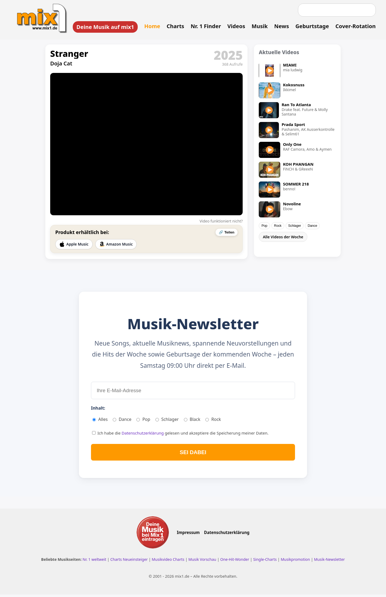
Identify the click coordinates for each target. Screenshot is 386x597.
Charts (174, 26)
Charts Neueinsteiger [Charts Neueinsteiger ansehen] (129, 561)
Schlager (294, 226)
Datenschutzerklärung (143, 434)
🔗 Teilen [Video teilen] (226, 233)
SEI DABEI (193, 454)
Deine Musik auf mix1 (104, 27)
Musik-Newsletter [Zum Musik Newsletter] (329, 561)
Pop (264, 226)
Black (192, 421)
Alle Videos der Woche (283, 237)
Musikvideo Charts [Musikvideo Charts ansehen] (168, 561)
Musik (259, 26)
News (280, 26)
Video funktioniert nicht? (221, 221)
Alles (100, 421)
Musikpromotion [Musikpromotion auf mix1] (296, 561)
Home (151, 26)
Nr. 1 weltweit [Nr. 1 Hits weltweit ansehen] (95, 561)
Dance (312, 226)
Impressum (188, 534)
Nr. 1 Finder (205, 26)
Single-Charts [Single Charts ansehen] (265, 561)
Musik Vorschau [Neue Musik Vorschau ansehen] (202, 561)
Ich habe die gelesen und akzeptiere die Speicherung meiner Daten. (180, 434)
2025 (228, 55)
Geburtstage (311, 26)
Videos (235, 26)
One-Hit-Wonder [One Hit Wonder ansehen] (235, 561)
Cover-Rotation (354, 26)
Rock (278, 226)
